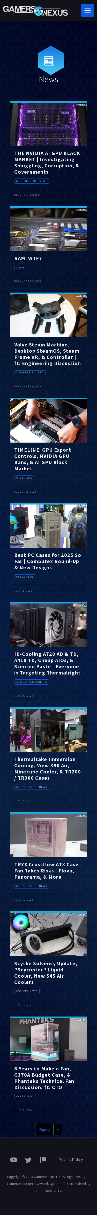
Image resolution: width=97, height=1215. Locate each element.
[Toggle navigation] (87, 10)
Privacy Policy (70, 1159)
